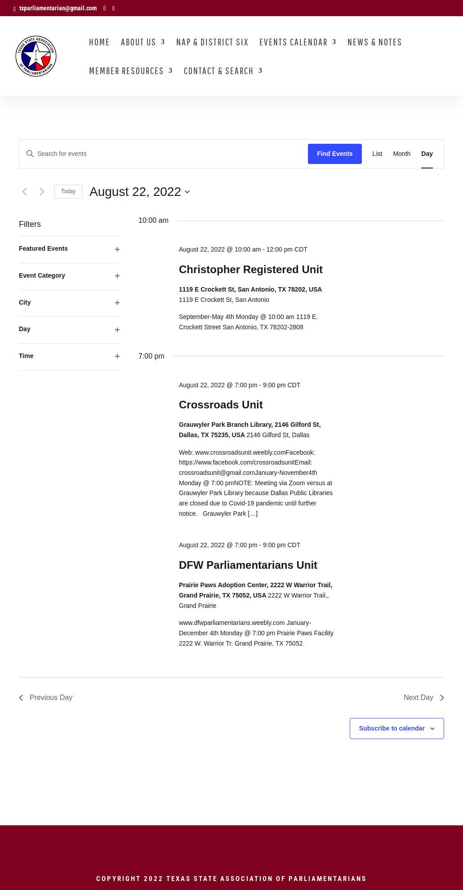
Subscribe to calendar (392, 728)
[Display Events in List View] (378, 154)
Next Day (424, 697)
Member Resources (126, 71)
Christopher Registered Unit (251, 269)
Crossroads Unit (221, 405)
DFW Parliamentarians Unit (248, 565)
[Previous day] (24, 191)
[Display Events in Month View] (401, 154)
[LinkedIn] (113, 8)
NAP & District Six (212, 43)
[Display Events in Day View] (427, 154)
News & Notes (374, 43)
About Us (138, 43)
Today (68, 191)
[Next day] (41, 191)
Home (99, 43)
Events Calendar (293, 43)
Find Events (334, 153)
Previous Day (45, 697)
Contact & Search (219, 71)
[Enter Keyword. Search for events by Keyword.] (163, 154)
